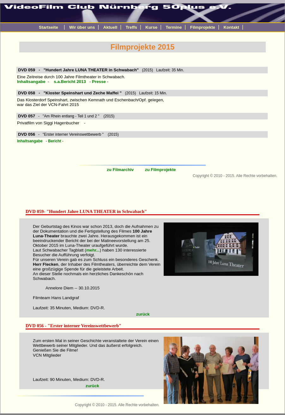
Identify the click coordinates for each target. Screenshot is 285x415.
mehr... (93, 250)
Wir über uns (82, 27)
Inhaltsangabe (31, 81)
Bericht (55, 141)
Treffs (131, 27)
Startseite (48, 27)
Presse (99, 81)
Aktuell (110, 27)
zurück (143, 314)
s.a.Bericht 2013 (70, 81)
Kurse (151, 27)
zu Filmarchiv (121, 169)
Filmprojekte (202, 27)
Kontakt (231, 27)
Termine (174, 27)
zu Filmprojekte (161, 169)
